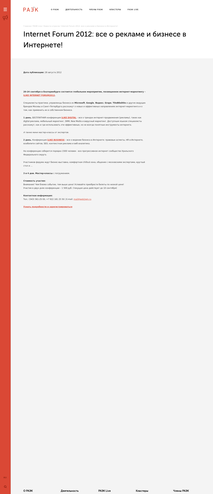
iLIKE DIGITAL (68, 117)
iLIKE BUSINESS (56, 140)
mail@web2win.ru (82, 199)
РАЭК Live (37, 26)
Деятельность (69, 490)
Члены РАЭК (181, 490)
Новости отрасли (52, 26)
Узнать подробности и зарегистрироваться (47, 207)
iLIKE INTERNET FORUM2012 (39, 95)
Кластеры (142, 490)
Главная (27, 26)
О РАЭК (28, 490)
